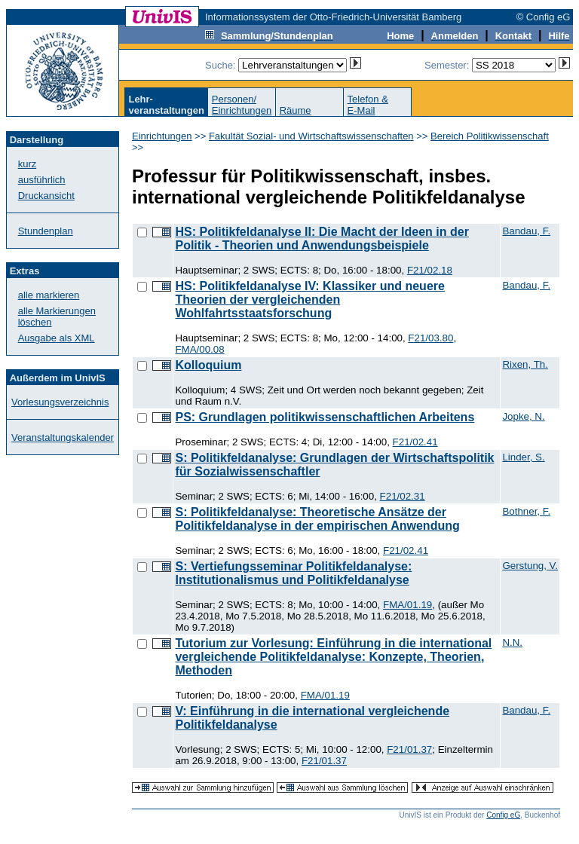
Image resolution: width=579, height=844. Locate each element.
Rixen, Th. (525, 364)
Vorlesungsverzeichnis (60, 402)
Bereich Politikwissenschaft (489, 136)
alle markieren (49, 295)
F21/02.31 (402, 496)
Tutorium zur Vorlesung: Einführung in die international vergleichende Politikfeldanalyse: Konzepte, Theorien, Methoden (333, 657)
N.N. (512, 642)
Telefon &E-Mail (368, 104)
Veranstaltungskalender (62, 437)
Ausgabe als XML (56, 338)
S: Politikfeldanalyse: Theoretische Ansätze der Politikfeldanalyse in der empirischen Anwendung (317, 519)
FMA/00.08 (199, 349)
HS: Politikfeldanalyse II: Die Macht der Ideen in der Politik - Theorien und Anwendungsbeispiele (321, 238)
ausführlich (42, 179)
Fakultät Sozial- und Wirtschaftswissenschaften (311, 136)
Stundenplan (45, 231)
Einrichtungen (162, 136)
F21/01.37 (409, 749)
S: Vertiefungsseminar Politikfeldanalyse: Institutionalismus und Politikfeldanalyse (293, 573)
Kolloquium (208, 365)
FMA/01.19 (407, 604)
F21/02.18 (429, 270)
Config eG (503, 815)
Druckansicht (46, 195)
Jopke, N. (523, 416)
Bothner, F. (526, 511)
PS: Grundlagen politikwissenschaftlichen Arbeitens (324, 417)
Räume (295, 110)
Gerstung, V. (530, 565)
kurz (27, 164)
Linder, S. (523, 457)
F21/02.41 (415, 442)
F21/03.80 (430, 338)
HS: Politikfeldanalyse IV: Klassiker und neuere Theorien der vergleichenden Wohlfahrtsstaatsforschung (309, 300)
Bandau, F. (526, 231)
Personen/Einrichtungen (242, 104)
